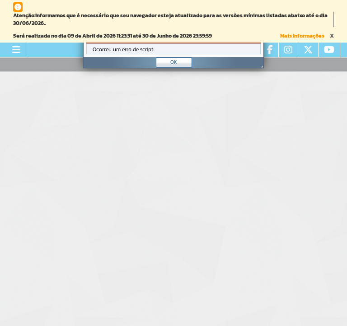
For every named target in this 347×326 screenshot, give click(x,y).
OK (173, 62)
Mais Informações (302, 36)
